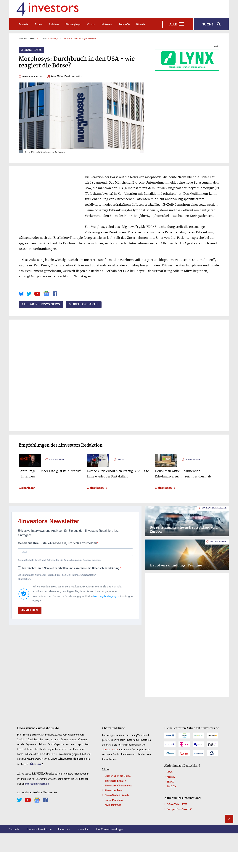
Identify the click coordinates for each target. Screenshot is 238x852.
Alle (173, 24)
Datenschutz (83, 829)
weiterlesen (27, 487)
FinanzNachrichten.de (117, 795)
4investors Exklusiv (115, 780)
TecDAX (171, 786)
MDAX (171, 776)
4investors (23, 38)
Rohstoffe (124, 24)
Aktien (38, 24)
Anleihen (54, 24)
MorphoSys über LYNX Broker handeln (187, 60)
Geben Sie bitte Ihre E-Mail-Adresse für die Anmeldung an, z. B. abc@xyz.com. (59, 560)
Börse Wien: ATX (177, 804)
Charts (91, 24)
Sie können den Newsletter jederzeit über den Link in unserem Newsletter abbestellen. (57, 577)
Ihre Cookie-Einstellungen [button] (109, 829)
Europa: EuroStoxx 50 (179, 809)
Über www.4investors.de (39, 829)
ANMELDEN (29, 610)
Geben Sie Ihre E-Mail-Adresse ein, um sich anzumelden (57, 543)
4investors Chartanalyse (118, 785)
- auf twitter (76, 76)
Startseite (14, 829)
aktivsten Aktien (110, 749)
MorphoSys (42, 38)
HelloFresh (193, 459)
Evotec (122, 459)
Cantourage (57, 459)
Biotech (140, 24)
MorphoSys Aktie (84, 304)
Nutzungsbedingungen (106, 596)
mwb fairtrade (113, 804)
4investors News (114, 790)
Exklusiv (23, 24)
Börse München (114, 800)
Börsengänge (72, 24)
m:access (107, 24)
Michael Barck (63, 76)
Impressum (64, 829)
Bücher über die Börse (118, 776)
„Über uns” (35, 764)
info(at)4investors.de (37, 783)
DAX (170, 772)
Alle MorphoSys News (41, 304)
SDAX (170, 781)
